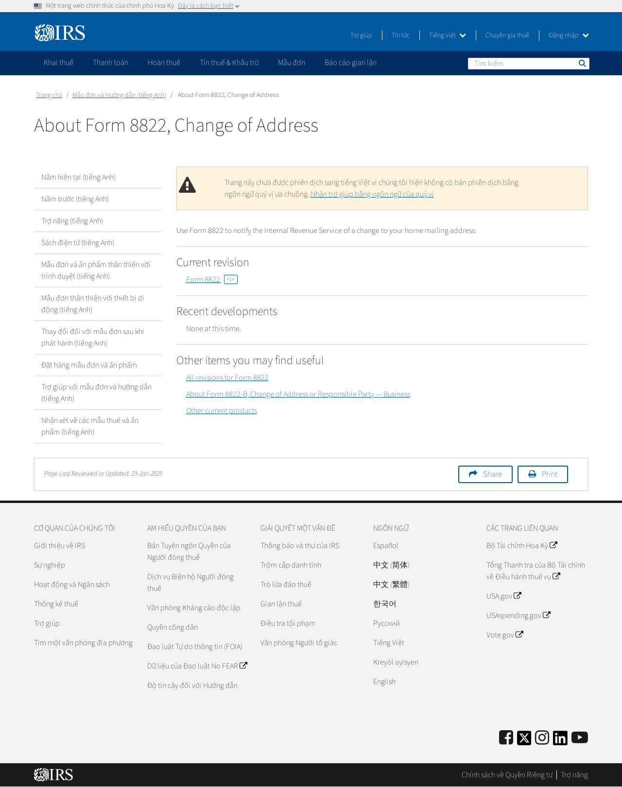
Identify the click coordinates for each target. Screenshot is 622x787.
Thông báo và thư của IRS (299, 545)
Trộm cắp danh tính (290, 565)
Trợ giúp (361, 35)
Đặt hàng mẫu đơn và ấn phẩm (89, 365)
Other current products (221, 410)
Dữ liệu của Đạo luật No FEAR (197, 666)
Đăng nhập (569, 35)
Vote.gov (504, 635)
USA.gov (503, 596)
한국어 (385, 604)
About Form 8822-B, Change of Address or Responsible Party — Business (298, 394)
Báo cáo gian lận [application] (351, 62)
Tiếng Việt (447, 35)
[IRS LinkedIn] (560, 741)
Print (549, 474)
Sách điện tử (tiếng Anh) (77, 242)
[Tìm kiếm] (528, 63)
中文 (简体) (391, 565)
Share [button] (492, 474)
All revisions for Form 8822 (227, 377)
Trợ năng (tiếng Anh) (72, 221)
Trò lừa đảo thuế (285, 584)
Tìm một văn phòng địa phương (83, 642)
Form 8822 (212, 279)
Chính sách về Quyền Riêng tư (507, 775)
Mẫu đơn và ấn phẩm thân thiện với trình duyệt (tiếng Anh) (96, 270)
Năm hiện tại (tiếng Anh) (78, 177)
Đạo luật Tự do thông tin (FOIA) (194, 646)
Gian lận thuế (281, 604)
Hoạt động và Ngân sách (72, 584)
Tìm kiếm (581, 63)
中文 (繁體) (391, 584)
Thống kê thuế (56, 604)
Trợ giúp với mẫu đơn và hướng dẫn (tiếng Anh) (96, 393)
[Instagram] (542, 738)
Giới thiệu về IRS (59, 545)
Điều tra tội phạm (287, 623)
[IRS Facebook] (506, 738)
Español (385, 545)
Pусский (386, 623)
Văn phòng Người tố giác (298, 642)
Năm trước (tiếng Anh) (75, 199)
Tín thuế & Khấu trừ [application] (229, 62)
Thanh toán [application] (110, 62)
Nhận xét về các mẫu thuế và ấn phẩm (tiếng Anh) (89, 426)
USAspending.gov (518, 615)
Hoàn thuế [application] (164, 62)
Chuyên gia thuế (507, 35)
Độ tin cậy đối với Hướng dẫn (192, 685)
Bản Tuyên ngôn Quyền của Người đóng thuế (189, 551)
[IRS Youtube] (579, 738)
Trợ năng (574, 775)
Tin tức (401, 35)
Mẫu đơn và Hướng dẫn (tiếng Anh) (119, 95)
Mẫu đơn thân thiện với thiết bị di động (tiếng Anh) (92, 304)
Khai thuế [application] (58, 62)
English (384, 681)
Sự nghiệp (49, 565)
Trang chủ (49, 95)
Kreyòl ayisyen (395, 662)
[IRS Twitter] (524, 741)
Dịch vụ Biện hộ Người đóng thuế (190, 582)
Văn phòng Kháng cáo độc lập (194, 608)
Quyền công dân (172, 627)
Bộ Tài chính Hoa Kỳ (521, 545)
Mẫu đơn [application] (291, 62)
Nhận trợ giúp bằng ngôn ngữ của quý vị (372, 194)
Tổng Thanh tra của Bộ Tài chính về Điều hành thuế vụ (535, 571)
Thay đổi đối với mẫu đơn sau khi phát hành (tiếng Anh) (92, 337)
